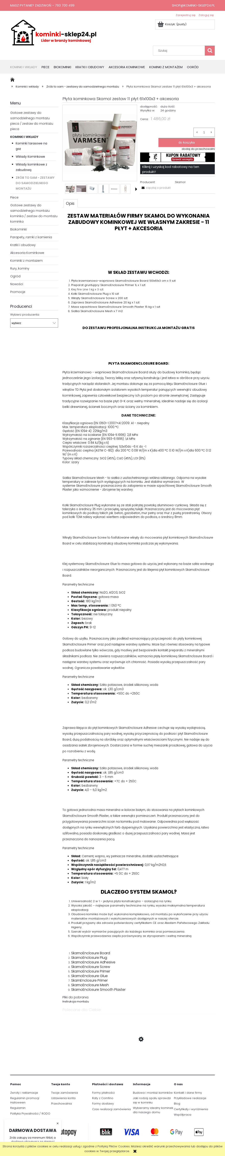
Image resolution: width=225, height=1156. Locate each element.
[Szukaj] (210, 51)
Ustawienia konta (63, 1098)
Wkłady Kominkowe (30, 156)
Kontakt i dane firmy (188, 1093)
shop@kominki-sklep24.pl (193, 5)
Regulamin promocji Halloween (24, 1100)
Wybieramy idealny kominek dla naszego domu (153, 1110)
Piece (14, 197)
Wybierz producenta (24, 314)
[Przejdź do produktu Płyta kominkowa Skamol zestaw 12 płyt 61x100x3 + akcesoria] (138, 1060)
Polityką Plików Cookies (113, 1146)
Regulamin (17, 1108)
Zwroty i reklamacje (24, 1093)
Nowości (16, 284)
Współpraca (182, 1115)
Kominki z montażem (26, 260)
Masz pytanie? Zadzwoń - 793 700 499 (42, 5)
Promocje (17, 292)
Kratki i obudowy (23, 245)
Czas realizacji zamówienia (111, 1109)
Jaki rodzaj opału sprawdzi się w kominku (152, 1100)
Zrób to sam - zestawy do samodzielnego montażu (35, 183)
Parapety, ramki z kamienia (31, 237)
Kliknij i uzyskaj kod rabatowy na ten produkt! (170, 169)
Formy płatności (103, 1093)
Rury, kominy (19, 268)
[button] (136, 189)
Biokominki (18, 229)
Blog (177, 1103)
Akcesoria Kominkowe (27, 253)
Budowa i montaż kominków (153, 1093)
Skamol (180, 182)
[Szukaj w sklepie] (180, 50)
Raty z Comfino (102, 1098)
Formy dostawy (103, 1103)
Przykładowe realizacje (190, 1098)
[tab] (70, 203)
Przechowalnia (61, 1103)
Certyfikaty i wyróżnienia (191, 1109)
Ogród (15, 276)
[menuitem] (26, 67)
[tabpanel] (138, 608)
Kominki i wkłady (24, 137)
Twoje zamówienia (64, 1093)
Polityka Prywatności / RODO (30, 1113)
